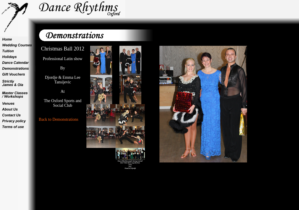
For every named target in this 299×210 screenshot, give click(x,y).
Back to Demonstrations (58, 119)
